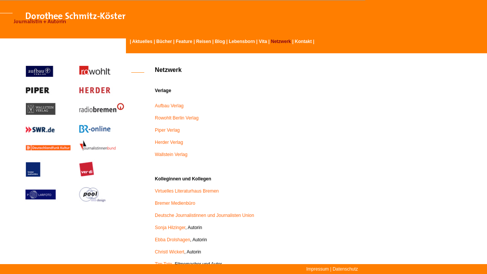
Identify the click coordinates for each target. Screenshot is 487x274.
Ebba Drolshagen (172, 239)
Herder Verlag (169, 142)
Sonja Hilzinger (170, 227)
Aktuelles (142, 41)
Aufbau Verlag (169, 105)
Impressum (317, 269)
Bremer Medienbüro (175, 203)
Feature (184, 41)
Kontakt (303, 41)
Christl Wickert (169, 252)
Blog (220, 41)
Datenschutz (345, 269)
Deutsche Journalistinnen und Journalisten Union (204, 215)
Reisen (203, 41)
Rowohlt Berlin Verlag (177, 118)
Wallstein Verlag (171, 154)
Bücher (164, 41)
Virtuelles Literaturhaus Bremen (187, 191)
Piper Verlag (167, 130)
